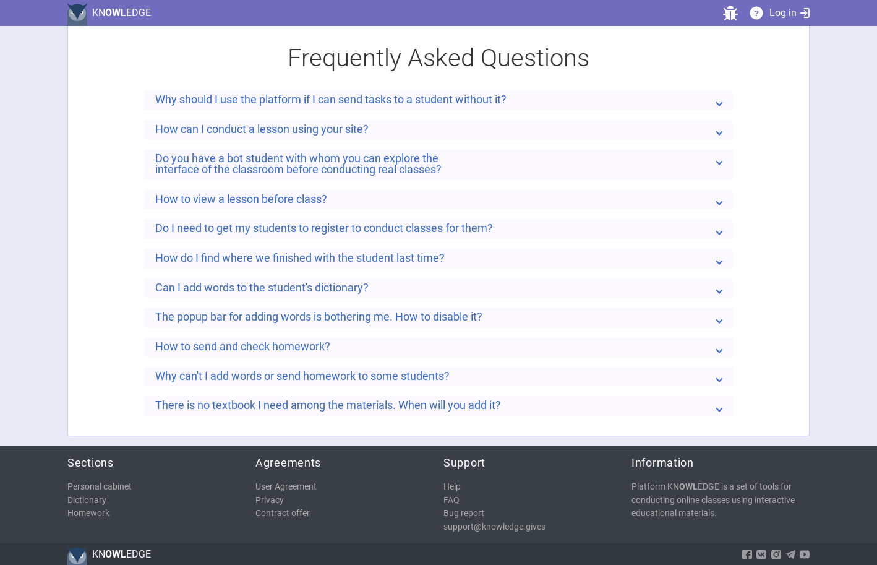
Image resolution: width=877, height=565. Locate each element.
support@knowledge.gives (494, 527)
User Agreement (286, 486)
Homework (88, 513)
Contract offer (282, 513)
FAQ (451, 500)
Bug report (463, 513)
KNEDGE (121, 13)
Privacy (269, 500)
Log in (789, 13)
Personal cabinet (99, 486)
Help (452, 486)
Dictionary (86, 500)
